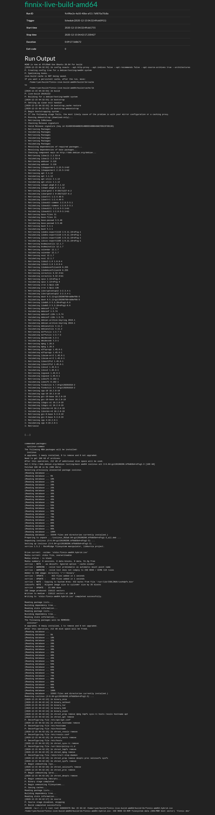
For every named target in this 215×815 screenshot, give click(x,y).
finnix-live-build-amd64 (61, 4)
